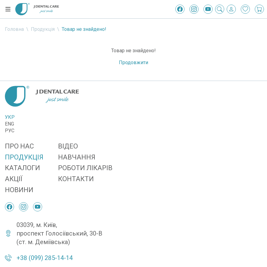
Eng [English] (9, 124)
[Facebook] (180, 9)
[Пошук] (219, 9)
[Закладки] (245, 9)
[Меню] (8, 9)
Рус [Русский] (9, 131)
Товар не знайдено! (84, 29)
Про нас (19, 146)
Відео (68, 146)
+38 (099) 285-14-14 (44, 258)
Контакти (76, 179)
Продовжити (133, 62)
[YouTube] (208, 9)
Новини (19, 190)
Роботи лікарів (85, 168)
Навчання (76, 157)
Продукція (43, 29)
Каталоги (22, 168)
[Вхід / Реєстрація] (231, 9)
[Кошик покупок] (259, 9)
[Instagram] (194, 9)
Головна (14, 29)
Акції (14, 179)
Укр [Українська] (10, 117)
